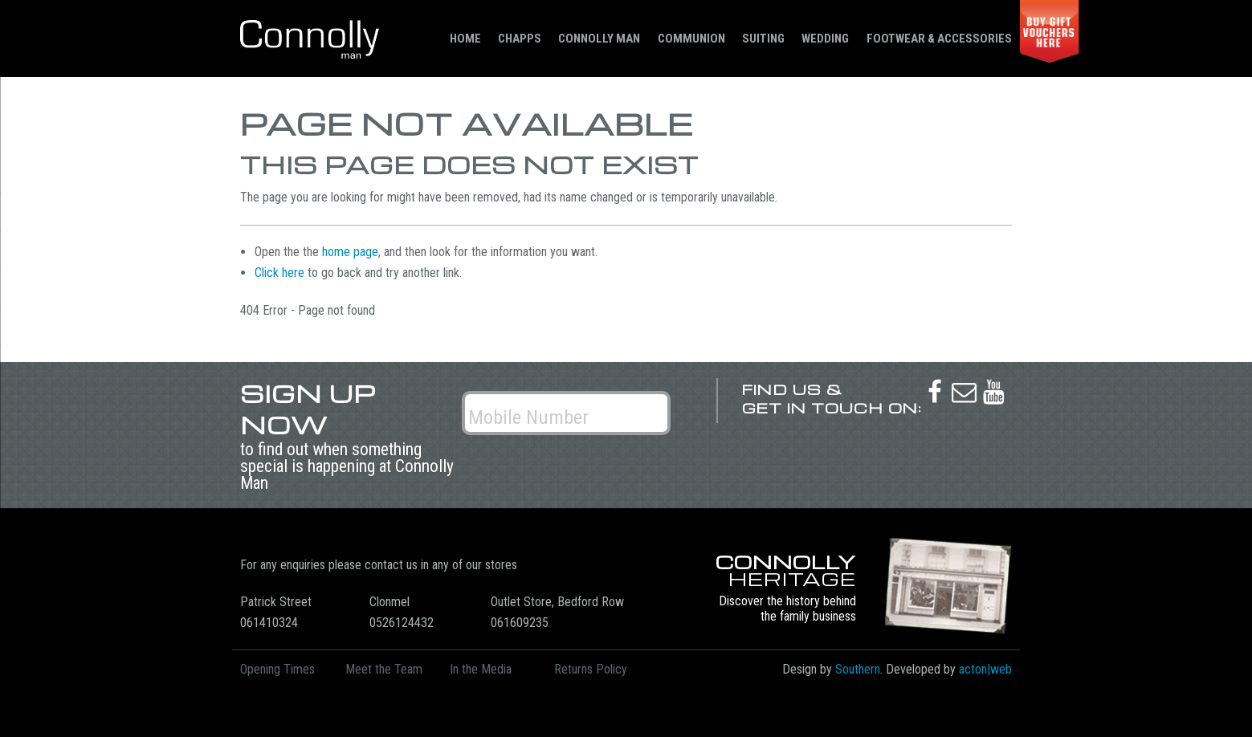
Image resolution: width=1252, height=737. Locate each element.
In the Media (481, 669)
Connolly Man (599, 38)
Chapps (519, 38)
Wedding (825, 38)
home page (350, 251)
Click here (279, 272)
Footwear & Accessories (939, 38)
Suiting (763, 38)
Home (465, 38)
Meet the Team (383, 669)
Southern (857, 669)
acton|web (985, 669)
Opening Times (277, 669)
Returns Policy (590, 669)
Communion (691, 38)
